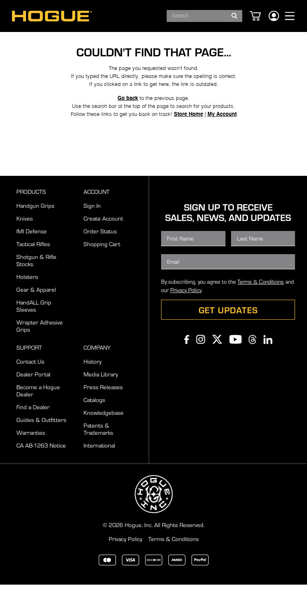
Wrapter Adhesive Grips (39, 334)
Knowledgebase (104, 421)
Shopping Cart (102, 252)
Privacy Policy (185, 298)
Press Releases (103, 395)
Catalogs (94, 408)
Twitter (217, 347)
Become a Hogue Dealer (38, 398)
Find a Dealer (33, 415)
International (99, 454)
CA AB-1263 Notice (41, 454)
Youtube (235, 347)
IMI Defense (31, 239)
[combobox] (204, 16)
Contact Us (30, 370)
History (93, 370)
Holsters (27, 285)
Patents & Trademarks (98, 437)
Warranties (30, 441)
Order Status (100, 239)
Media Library (101, 382)
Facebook (186, 347)
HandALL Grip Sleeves (33, 314)
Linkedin (267, 347)
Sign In (92, 214)
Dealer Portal (33, 382)
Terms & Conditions (260, 290)
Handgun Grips (35, 214)
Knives (24, 227)
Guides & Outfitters (41, 428)
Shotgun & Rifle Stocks (36, 268)
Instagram (200, 347)
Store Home (188, 134)
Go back (128, 118)
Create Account (103, 227)
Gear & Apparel (36, 298)
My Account (222, 134)
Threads (252, 347)
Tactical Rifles (33, 252)
